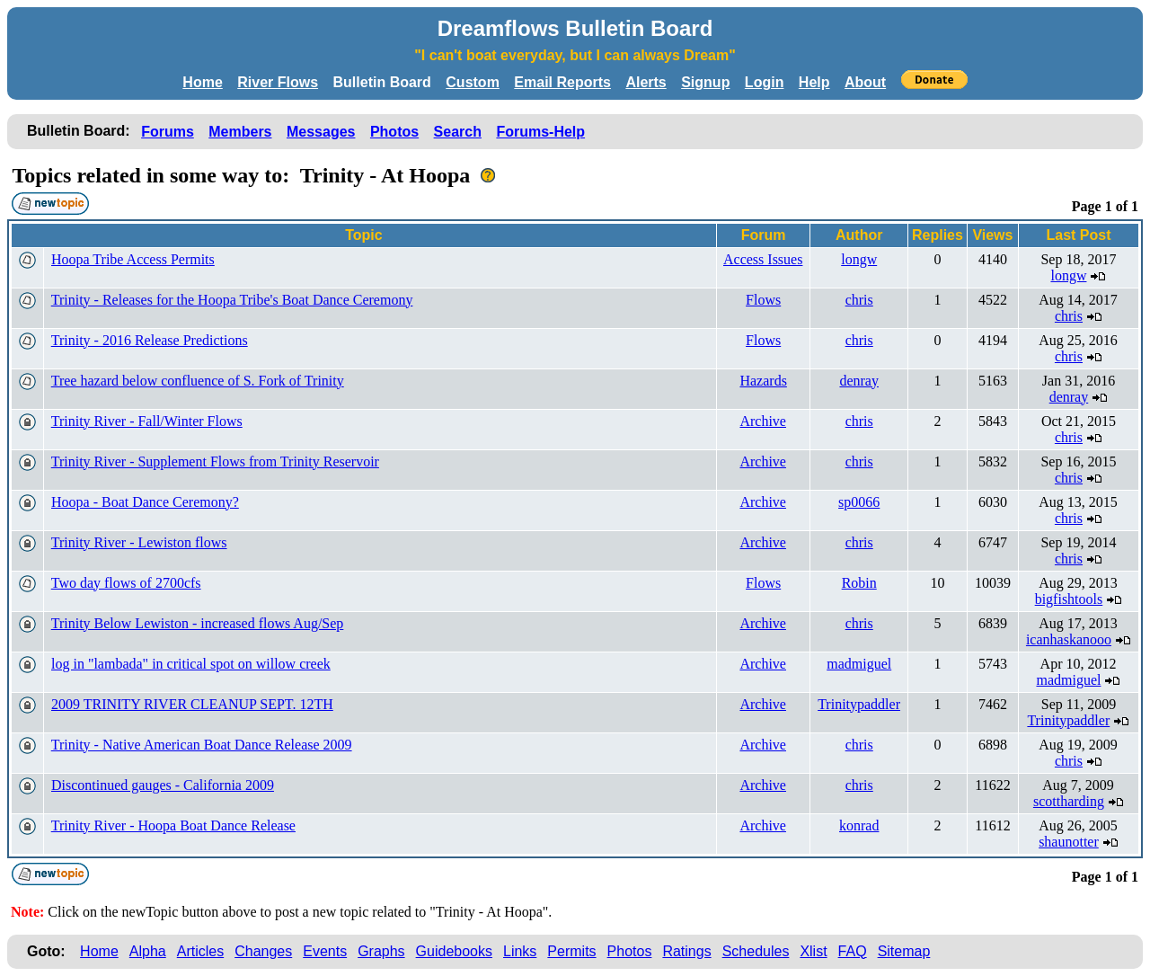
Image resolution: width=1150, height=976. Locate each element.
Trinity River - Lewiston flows (139, 542)
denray (859, 380)
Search (458, 131)
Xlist (813, 951)
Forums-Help (540, 131)
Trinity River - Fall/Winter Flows (147, 421)
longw (859, 259)
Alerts (645, 82)
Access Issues (762, 259)
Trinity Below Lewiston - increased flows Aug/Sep (197, 623)
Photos (394, 131)
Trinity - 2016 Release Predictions (149, 340)
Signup (705, 82)
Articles (200, 951)
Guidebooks (454, 951)
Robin (859, 582)
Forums (167, 131)
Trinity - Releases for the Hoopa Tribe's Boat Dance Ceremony (232, 299)
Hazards (762, 380)
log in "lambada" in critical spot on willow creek (191, 663)
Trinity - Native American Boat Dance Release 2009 (201, 744)
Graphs (381, 951)
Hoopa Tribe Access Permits (133, 259)
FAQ (852, 951)
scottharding (1068, 801)
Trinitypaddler (859, 704)
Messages (321, 131)
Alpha (147, 951)
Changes (263, 951)
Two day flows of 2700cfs (126, 582)
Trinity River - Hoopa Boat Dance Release (173, 825)
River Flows (277, 82)
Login (764, 82)
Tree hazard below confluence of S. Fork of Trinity (197, 380)
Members (239, 131)
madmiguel (859, 663)
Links (519, 951)
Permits (571, 951)
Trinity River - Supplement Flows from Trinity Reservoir (215, 461)
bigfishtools (1069, 599)
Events (325, 951)
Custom (473, 82)
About (865, 82)
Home (202, 82)
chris (859, 299)
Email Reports (562, 82)
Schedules (756, 951)
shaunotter (1069, 841)
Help (814, 82)
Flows (763, 299)
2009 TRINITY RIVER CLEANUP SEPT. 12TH (192, 704)
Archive (762, 421)
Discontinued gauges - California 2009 (162, 785)
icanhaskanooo (1068, 639)
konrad (859, 825)
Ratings (686, 951)
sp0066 (859, 502)
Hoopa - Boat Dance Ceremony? (145, 502)
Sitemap (904, 951)
